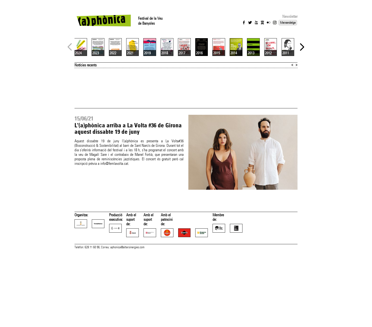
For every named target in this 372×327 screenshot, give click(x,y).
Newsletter (290, 16)
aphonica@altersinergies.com (127, 322)
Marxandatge (288, 22)
